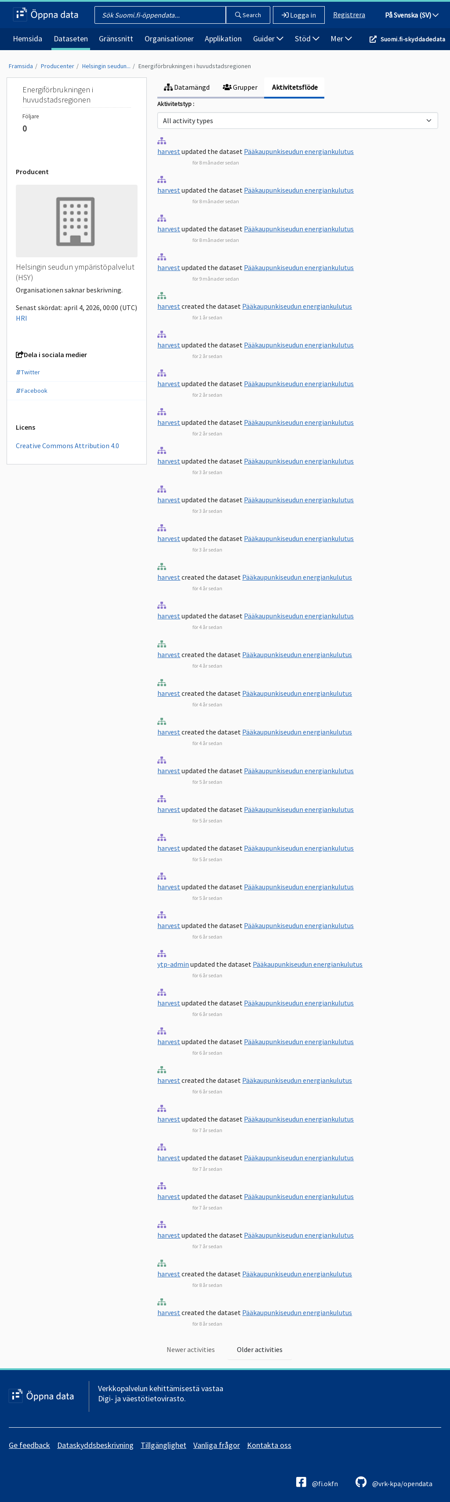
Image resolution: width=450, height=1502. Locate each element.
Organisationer (169, 38)
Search (248, 15)
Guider (268, 38)
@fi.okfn (317, 1482)
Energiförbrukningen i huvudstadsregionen (194, 66)
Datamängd (187, 87)
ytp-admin (173, 964)
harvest (168, 151)
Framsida (21, 66)
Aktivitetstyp (175, 104)
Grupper (240, 87)
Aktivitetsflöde (294, 87)
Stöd (307, 38)
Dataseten (71, 38)
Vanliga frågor (216, 1445)
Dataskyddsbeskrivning (95, 1445)
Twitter (28, 372)
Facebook (31, 391)
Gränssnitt (116, 38)
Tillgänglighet (163, 1445)
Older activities (260, 1349)
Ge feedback (29, 1445)
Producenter (57, 66)
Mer (341, 38)
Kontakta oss (269, 1445)
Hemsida (27, 38)
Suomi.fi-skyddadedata (413, 39)
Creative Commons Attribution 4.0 (67, 445)
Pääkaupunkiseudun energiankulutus (299, 151)
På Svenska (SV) (412, 15)
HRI (21, 318)
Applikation (223, 38)
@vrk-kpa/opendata (394, 1482)
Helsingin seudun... (106, 66)
